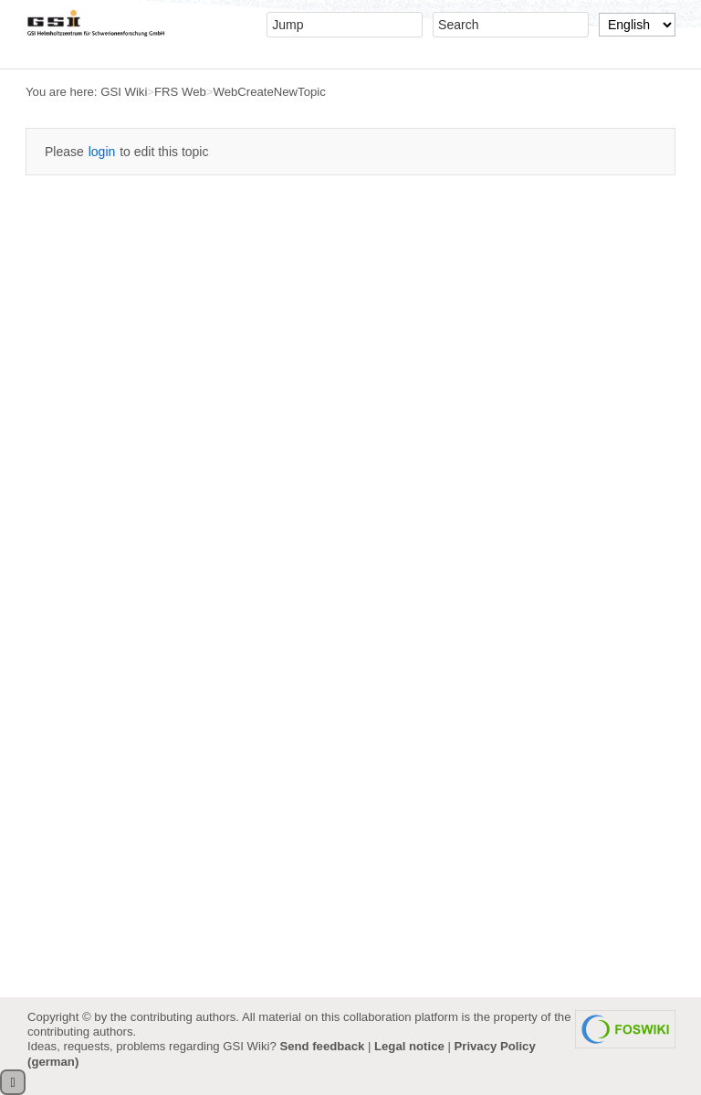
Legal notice (409, 1046)
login (102, 151)
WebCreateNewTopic (270, 92)
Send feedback (321, 1046)
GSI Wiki (123, 92)
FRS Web (180, 92)
